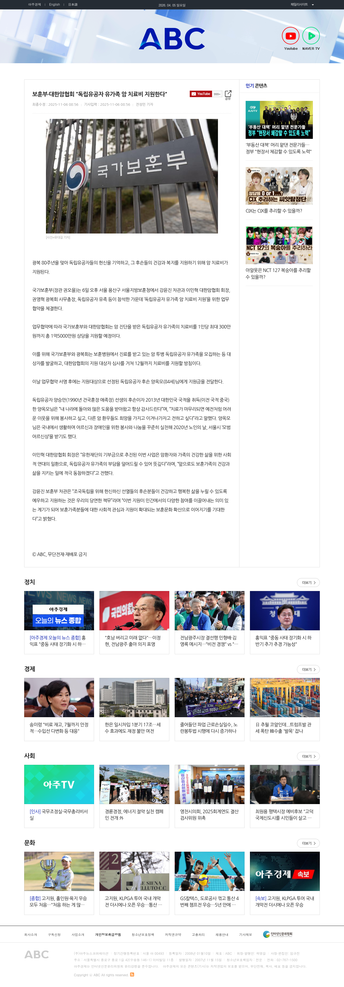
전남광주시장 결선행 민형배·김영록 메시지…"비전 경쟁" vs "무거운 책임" (209, 641)
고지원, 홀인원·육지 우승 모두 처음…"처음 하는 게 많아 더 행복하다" (58, 902)
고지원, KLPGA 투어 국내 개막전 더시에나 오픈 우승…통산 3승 (133, 902)
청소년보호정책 (143, 934)
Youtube (290, 39)
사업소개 (77, 934)
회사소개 (30, 934)
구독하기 (206, 94)
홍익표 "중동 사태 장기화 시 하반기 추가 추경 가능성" (283, 640)
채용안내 (222, 934)
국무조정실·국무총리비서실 (59, 814)
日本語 (73, 4)
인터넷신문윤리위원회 (277, 934)
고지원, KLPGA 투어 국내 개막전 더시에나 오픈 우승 (284, 901)
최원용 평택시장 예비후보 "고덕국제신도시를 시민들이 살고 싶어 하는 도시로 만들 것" (284, 815)
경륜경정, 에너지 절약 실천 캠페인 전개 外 (134, 814)
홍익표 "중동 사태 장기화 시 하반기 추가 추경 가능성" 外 (58, 641)
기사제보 (245, 934)
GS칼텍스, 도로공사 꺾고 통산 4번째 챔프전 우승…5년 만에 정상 (209, 902)
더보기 (308, 582)
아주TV (172, 38)
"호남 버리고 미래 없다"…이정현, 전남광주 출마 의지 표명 (132, 640)
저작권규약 (173, 934)
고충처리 (198, 934)
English (54, 4)
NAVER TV (311, 39)
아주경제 (34, 4)
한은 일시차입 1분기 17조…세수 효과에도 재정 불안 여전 (132, 727)
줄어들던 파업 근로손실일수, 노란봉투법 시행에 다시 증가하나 (209, 727)
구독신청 (54, 934)
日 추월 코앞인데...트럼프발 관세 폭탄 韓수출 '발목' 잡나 (283, 727)
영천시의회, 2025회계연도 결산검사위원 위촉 (209, 814)
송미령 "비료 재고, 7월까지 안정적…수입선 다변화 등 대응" (59, 727)
